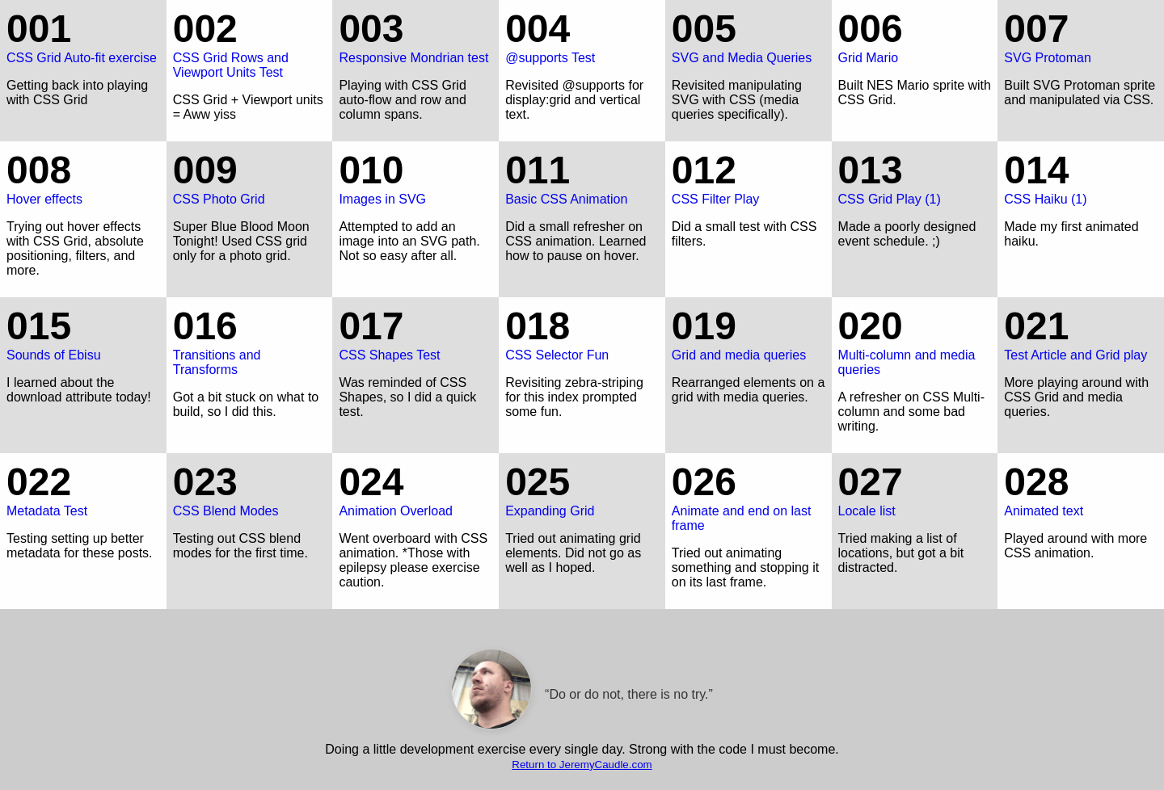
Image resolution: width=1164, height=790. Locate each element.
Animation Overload (415, 489)
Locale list (915, 489)
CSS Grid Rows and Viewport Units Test (250, 42)
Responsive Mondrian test (415, 35)
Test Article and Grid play (1081, 333)
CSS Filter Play (748, 177)
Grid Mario (915, 35)
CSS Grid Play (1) (915, 177)
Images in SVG (415, 177)
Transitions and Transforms (250, 340)
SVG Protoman (1081, 35)
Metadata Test (83, 489)
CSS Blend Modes (250, 489)
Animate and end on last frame (748, 496)
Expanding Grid (582, 489)
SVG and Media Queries (748, 35)
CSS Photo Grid (250, 177)
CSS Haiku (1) (1081, 177)
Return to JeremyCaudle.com (582, 764)
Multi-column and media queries (915, 340)
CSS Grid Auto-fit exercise (83, 35)
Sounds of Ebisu (83, 333)
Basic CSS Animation (582, 177)
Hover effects (83, 177)
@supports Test (582, 35)
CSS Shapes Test (415, 333)
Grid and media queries (748, 333)
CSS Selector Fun (582, 333)
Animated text (1081, 489)
